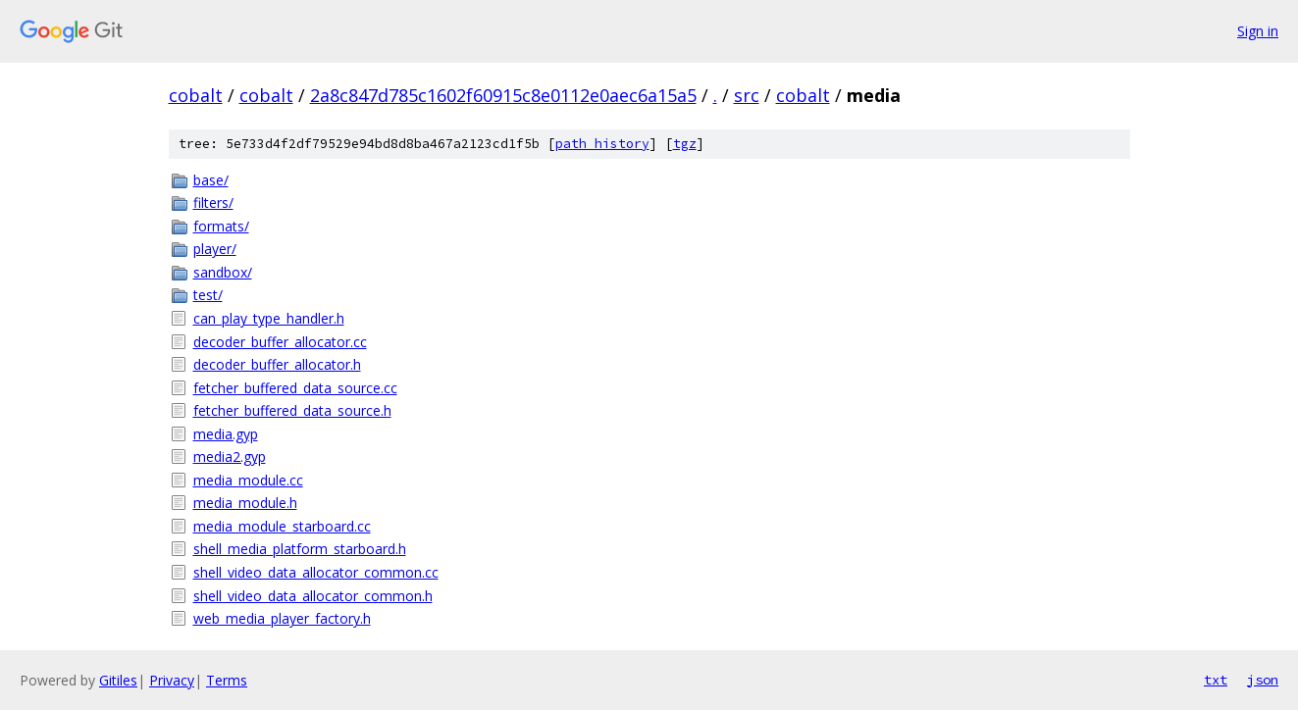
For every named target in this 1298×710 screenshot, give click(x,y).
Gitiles (118, 680)
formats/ (221, 226)
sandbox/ (222, 272)
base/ (211, 180)
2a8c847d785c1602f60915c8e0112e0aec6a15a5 (503, 95)
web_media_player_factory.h (282, 618)
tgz (685, 143)
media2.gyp (229, 456)
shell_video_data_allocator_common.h (313, 595)
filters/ (213, 202)
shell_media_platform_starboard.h (299, 548)
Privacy (171, 680)
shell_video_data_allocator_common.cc (316, 572)
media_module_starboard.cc (282, 526)
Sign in (1257, 31)
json (1262, 679)
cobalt (196, 95)
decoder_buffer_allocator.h (277, 364)
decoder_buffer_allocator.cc (280, 341)
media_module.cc (248, 480)
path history (602, 143)
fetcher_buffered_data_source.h (292, 410)
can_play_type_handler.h (268, 318)
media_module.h (245, 502)
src (746, 95)
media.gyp (225, 434)
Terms (226, 680)
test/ (208, 294)
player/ (214, 248)
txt (1215, 679)
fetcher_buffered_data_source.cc (295, 388)
